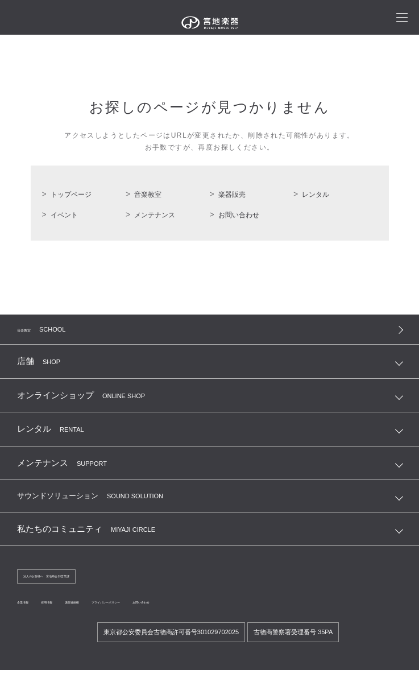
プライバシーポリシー (177, 610)
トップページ (71, 195)
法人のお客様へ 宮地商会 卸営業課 (74, 581)
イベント (64, 215)
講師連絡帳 (114, 610)
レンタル (315, 195)
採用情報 (70, 610)
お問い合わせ (238, 215)
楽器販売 (232, 195)
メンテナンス (154, 215)
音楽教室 (147, 195)
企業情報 (30, 610)
